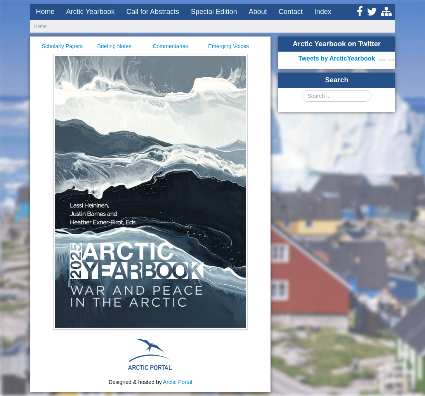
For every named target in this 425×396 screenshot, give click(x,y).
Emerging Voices (228, 46)
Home (45, 12)
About (258, 12)
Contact (291, 12)
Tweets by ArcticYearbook (336, 58)
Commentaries (170, 46)
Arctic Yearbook (90, 12)
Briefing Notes (114, 46)
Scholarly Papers (62, 46)
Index (322, 12)
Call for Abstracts (153, 12)
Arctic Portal (177, 382)
